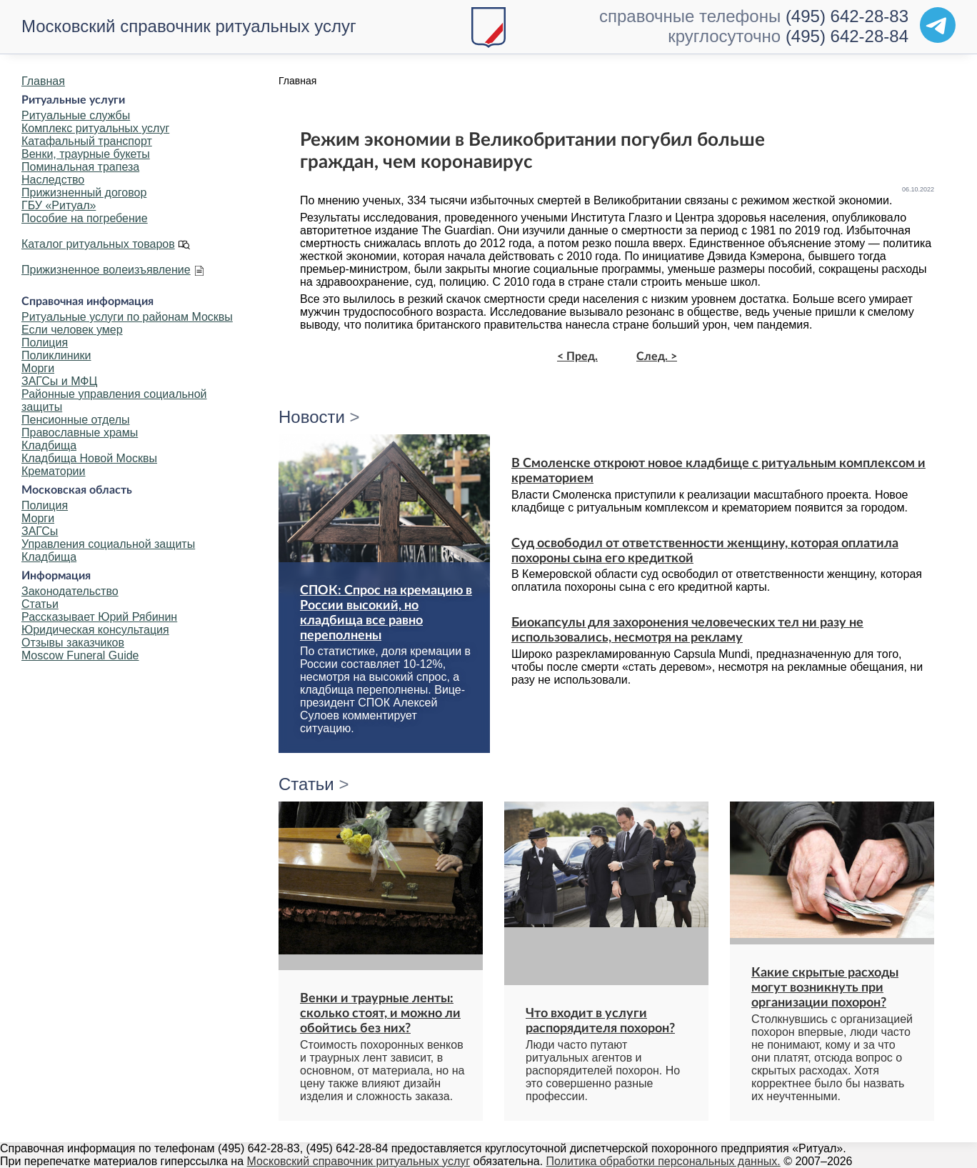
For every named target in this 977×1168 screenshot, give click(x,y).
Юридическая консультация (95, 630)
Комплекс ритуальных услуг (95, 128)
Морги (37, 368)
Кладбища (48, 445)
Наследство (52, 180)
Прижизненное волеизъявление (106, 270)
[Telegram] (938, 25)
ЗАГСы (39, 531)
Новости (312, 416)
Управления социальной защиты (108, 544)
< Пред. (577, 356)
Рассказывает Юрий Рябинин (99, 617)
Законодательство (70, 591)
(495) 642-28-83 (847, 16)
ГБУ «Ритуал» (58, 205)
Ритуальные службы (75, 115)
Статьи (40, 604)
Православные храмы (79, 432)
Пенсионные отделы (75, 420)
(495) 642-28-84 (847, 36)
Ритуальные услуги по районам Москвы (127, 317)
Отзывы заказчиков (72, 643)
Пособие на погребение (84, 218)
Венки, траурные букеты (85, 154)
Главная (43, 81)
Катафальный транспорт (86, 141)
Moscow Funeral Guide (80, 655)
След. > (656, 356)
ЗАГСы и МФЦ (59, 381)
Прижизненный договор (83, 192)
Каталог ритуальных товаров (98, 244)
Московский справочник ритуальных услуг (188, 26)
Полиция (44, 342)
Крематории (53, 471)
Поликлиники (56, 355)
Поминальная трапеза (80, 167)
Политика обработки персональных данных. (663, 1161)
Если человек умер (72, 330)
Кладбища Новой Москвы (89, 458)
